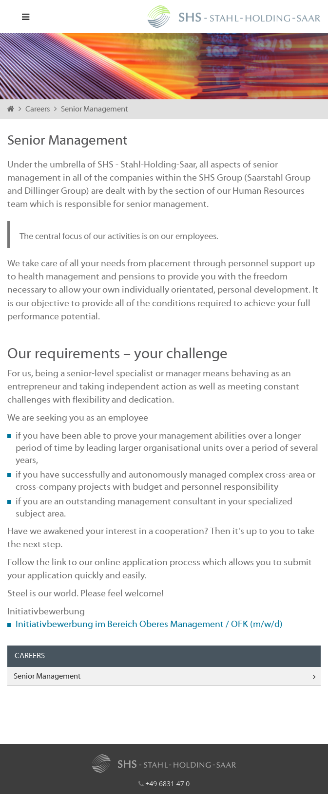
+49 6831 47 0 (167, 783)
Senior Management (94, 109)
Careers (38, 109)
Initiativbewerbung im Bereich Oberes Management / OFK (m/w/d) (149, 624)
